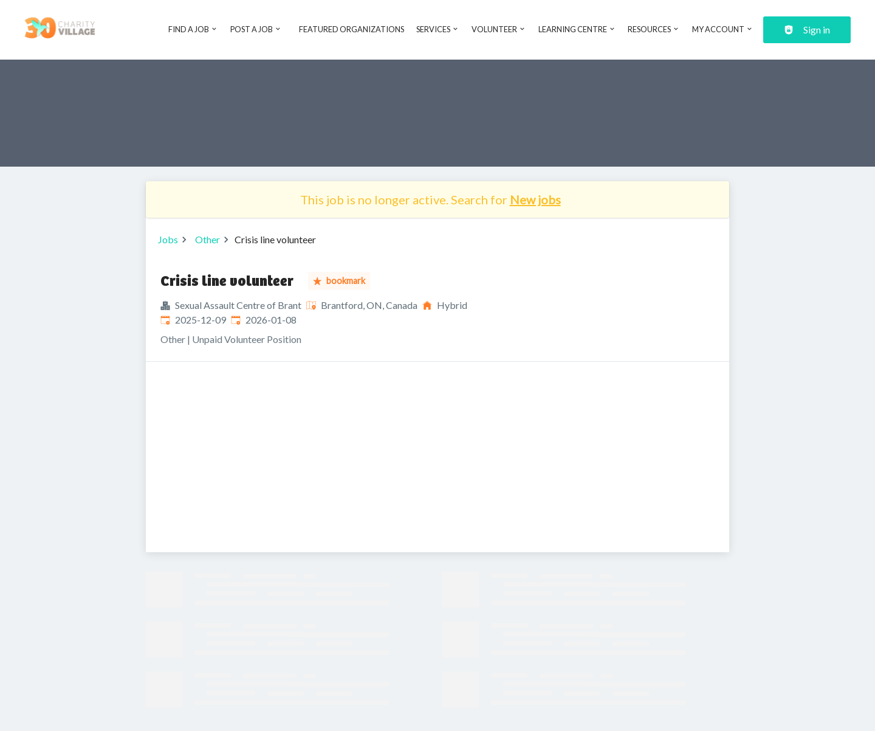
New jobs (535, 199)
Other (207, 239)
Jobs (168, 239)
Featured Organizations (351, 29)
